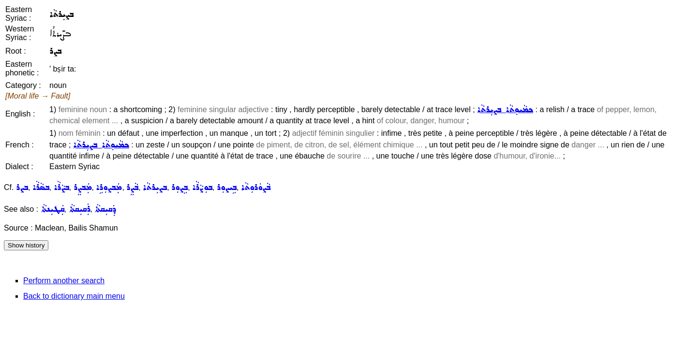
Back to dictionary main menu (74, 296)
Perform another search (64, 280)
